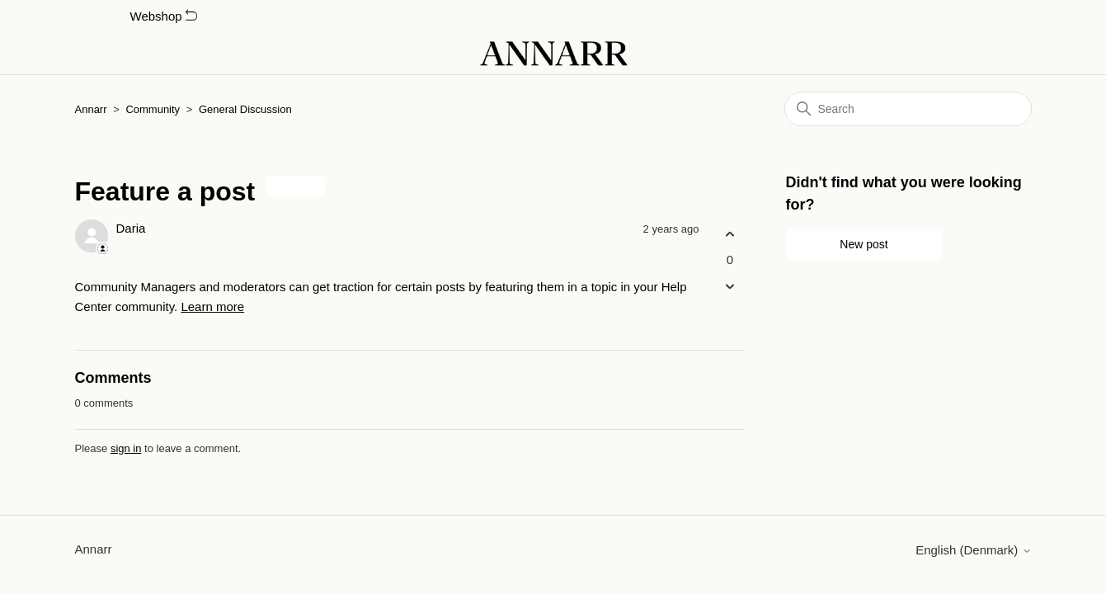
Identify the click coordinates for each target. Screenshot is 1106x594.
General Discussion (245, 109)
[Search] (908, 108)
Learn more (212, 306)
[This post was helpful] (730, 233)
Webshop (163, 16)
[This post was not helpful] (730, 286)
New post (863, 244)
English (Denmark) (973, 550)
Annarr (91, 109)
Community (152, 109)
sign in (126, 448)
